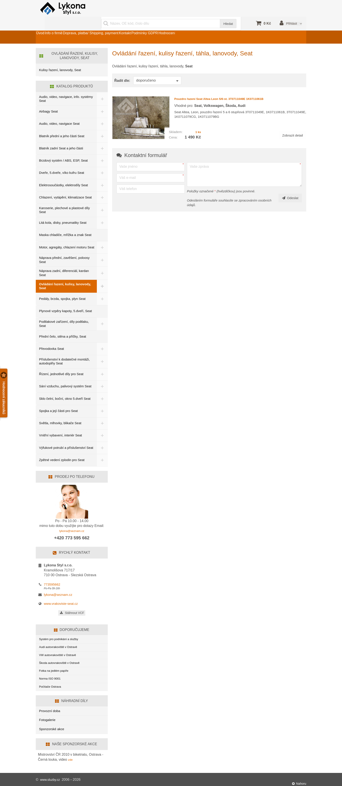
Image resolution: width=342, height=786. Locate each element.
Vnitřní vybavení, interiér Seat (60, 426)
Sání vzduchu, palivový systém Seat (65, 377)
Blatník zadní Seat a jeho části (61, 138)
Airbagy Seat (48, 101)
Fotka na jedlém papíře (55, 667)
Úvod (44, 27)
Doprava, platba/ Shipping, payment (111, 27)
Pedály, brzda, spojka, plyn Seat (62, 289)
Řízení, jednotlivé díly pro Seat (61, 365)
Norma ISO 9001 (51, 676)
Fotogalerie (47, 719)
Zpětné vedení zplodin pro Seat (61, 451)
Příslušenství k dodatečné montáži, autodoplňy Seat (64, 352)
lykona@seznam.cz (72, 522)
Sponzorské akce (51, 728)
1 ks (197, 118)
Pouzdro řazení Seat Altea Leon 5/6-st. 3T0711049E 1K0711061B (235, 88)
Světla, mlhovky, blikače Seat (60, 414)
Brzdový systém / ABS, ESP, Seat (63, 150)
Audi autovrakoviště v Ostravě (60, 640)
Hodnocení (212, 27)
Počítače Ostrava (51, 685)
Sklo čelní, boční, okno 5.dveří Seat (65, 389)
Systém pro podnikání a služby (61, 631)
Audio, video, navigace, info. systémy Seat (59, 88)
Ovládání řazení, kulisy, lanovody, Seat (65, 277)
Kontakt (153, 27)
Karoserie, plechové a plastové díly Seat (64, 200)
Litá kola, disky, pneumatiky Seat (62, 212)
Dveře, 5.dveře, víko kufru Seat (61, 162)
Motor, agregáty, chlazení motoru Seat (63, 237)
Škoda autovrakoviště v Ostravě (62, 658)
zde (71, 759)
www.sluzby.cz (51, 779)
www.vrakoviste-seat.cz (61, 595)
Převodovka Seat (51, 339)
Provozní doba (49, 710)
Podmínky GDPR (181, 27)
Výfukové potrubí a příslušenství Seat (62, 439)
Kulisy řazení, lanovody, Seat (60, 60)
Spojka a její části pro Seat (58, 401)
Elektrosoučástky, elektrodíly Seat (63, 175)
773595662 (52, 576)
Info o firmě (66, 27)
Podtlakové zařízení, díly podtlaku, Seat (64, 314)
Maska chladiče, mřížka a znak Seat (65, 225)
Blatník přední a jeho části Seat (61, 126)
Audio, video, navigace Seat (59, 113)
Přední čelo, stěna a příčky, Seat (62, 327)
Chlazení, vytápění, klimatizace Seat (65, 187)
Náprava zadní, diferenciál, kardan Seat (64, 264)
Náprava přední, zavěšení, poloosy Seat (64, 251)
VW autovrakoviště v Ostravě (60, 649)
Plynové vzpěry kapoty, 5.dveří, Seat (65, 302)
